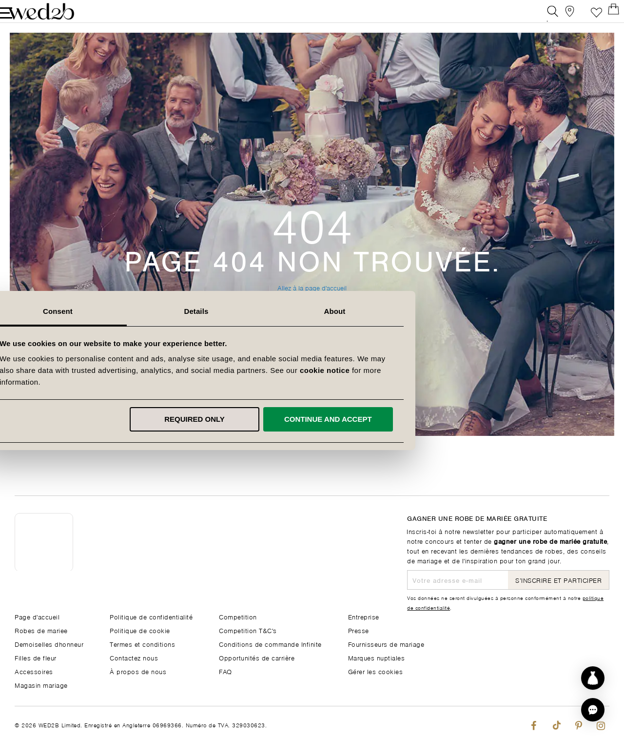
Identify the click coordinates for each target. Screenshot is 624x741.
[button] (592, 709)
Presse (358, 630)
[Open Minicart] (603, 16)
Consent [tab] (174, 311)
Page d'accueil (37, 616)
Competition (238, 616)
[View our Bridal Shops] (560, 16)
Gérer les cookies (375, 671)
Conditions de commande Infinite (270, 643)
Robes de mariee (41, 630)
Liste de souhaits (581, 16)
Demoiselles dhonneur (49, 643)
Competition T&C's (248, 630)
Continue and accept (444, 419)
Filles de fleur (36, 657)
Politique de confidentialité (151, 616)
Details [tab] (312, 311)
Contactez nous (134, 657)
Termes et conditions (142, 643)
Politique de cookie (140, 630)
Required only (310, 419)
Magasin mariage (41, 684)
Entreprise (363, 616)
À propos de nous (138, 671)
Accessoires (34, 671)
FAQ (225, 671)
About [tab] (450, 311)
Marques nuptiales (376, 657)
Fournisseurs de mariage (386, 643)
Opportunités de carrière (256, 657)
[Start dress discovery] (592, 678)
